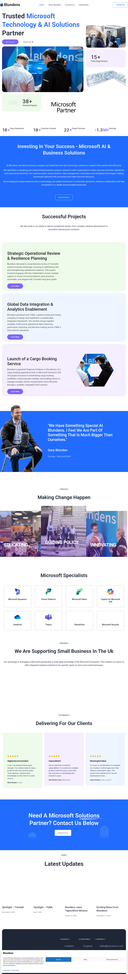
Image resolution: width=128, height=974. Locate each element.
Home (42, 5)
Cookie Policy (6, 970)
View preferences (112, 959)
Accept (58, 959)
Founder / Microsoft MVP (59, 463)
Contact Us (69, 5)
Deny (85, 959)
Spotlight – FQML (43, 909)
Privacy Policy (15, 970)
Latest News (83, 5)
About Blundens (55, 5)
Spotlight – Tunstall (13, 909)
